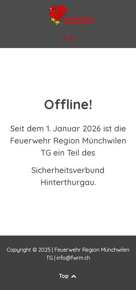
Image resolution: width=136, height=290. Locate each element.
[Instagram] (72, 38)
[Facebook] (64, 38)
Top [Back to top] (68, 276)
